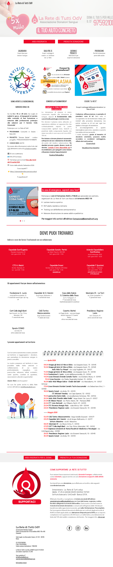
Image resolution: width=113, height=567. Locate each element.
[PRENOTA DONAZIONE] (73, 42)
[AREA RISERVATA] (39, 42)
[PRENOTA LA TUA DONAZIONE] (73, 457)
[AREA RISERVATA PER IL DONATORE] (39, 457)
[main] (22, 53)
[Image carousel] (22, 204)
